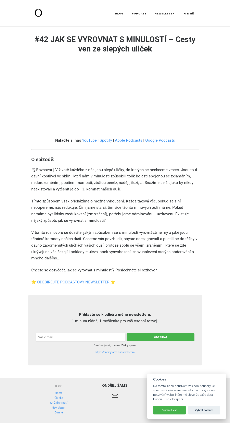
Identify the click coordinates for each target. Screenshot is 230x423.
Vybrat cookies (204, 410)
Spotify (106, 140)
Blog (119, 13)
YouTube (89, 140)
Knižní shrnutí (58, 402)
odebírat (160, 337)
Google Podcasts (160, 140)
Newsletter (165, 13)
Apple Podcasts (128, 140)
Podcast (139, 13)
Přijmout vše (169, 410)
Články (58, 397)
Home (58, 393)
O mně (189, 13)
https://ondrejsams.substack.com (115, 352)
